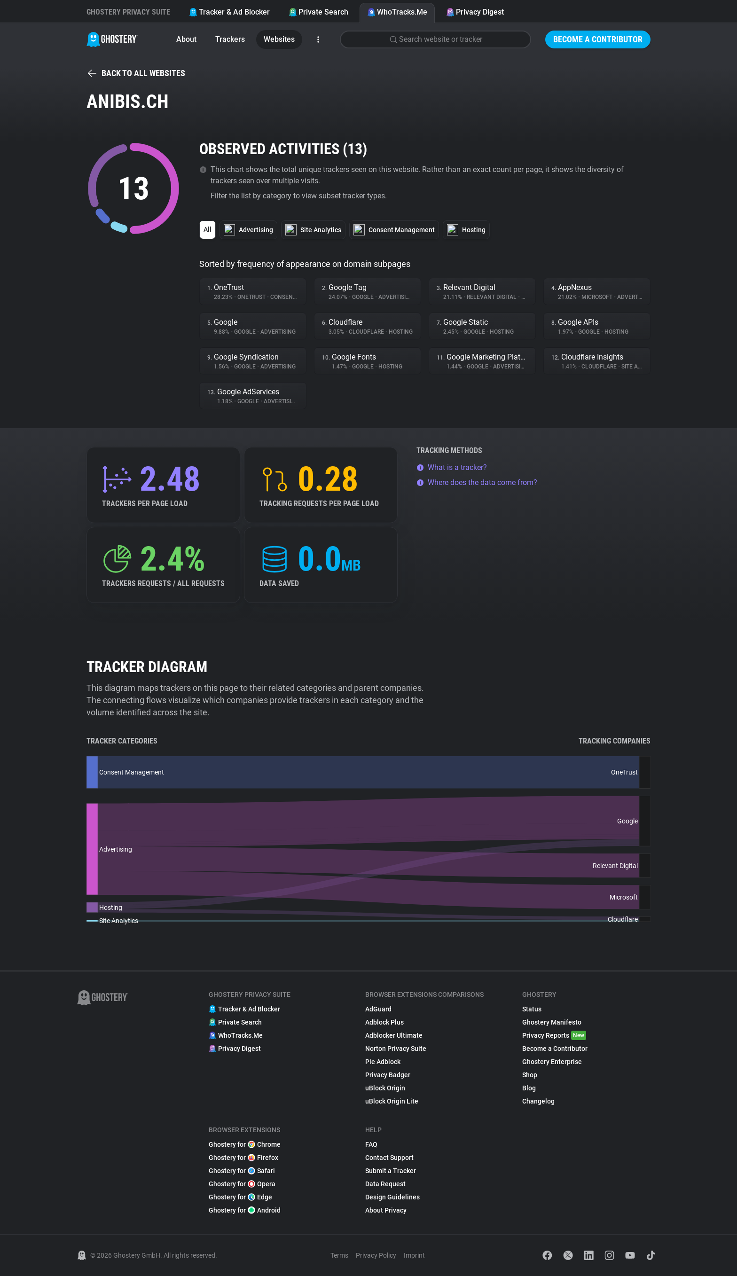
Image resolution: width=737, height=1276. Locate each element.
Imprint (414, 1255)
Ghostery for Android (245, 1210)
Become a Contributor (598, 39)
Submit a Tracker (390, 1170)
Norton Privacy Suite (395, 1048)
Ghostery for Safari (242, 1170)
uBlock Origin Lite (391, 1101)
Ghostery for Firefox (243, 1157)
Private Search (318, 12)
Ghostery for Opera (242, 1184)
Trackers (230, 39)
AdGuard (378, 1009)
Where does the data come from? (476, 482)
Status (531, 1009)
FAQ (371, 1144)
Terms (339, 1255)
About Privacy (386, 1210)
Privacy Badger (387, 1075)
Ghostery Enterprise (552, 1061)
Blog (529, 1088)
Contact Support (389, 1157)
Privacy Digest (475, 12)
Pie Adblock (382, 1061)
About (186, 39)
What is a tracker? (451, 467)
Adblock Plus (384, 1022)
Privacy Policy (376, 1255)
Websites (279, 39)
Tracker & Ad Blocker (229, 12)
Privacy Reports (554, 1035)
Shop (529, 1075)
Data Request (385, 1184)
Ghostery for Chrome (245, 1144)
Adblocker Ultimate (394, 1035)
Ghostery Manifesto (551, 1022)
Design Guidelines (392, 1197)
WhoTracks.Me (397, 12)
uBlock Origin (385, 1088)
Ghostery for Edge (240, 1197)
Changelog (538, 1101)
